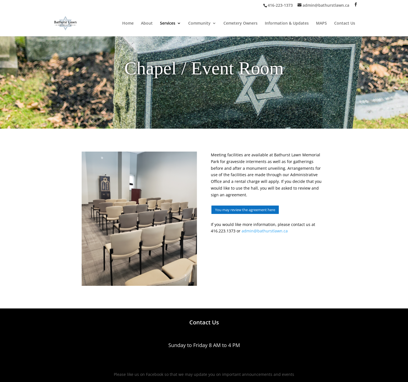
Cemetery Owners (240, 23)
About (147, 23)
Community (199, 23)
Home (128, 23)
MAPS (321, 23)
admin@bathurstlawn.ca (265, 231)
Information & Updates (287, 23)
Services (167, 23)
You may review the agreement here (245, 209)
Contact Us (344, 23)
